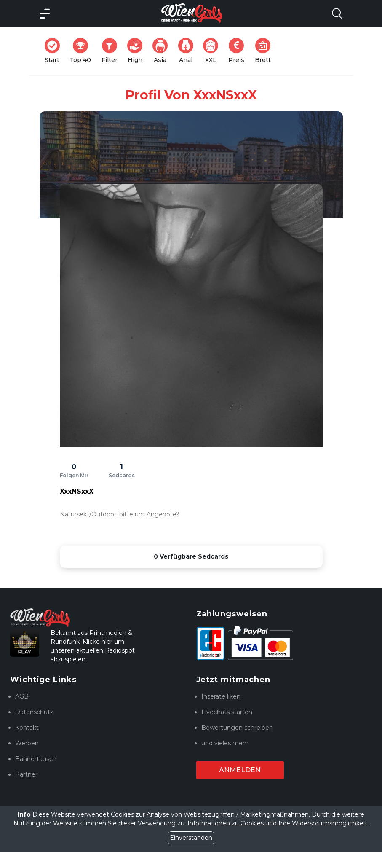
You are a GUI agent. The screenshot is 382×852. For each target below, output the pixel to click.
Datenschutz (34, 712)
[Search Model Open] (337, 13)
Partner (26, 774)
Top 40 (82, 51)
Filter (112, 51)
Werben (27, 743)
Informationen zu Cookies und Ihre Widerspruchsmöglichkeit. (278, 823)
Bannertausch (35, 759)
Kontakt (27, 727)
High (137, 51)
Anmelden (240, 770)
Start (55, 51)
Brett (265, 51)
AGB (22, 696)
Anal (188, 51)
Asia (162, 51)
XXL (212, 51)
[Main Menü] (44, 13)
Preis (238, 51)
